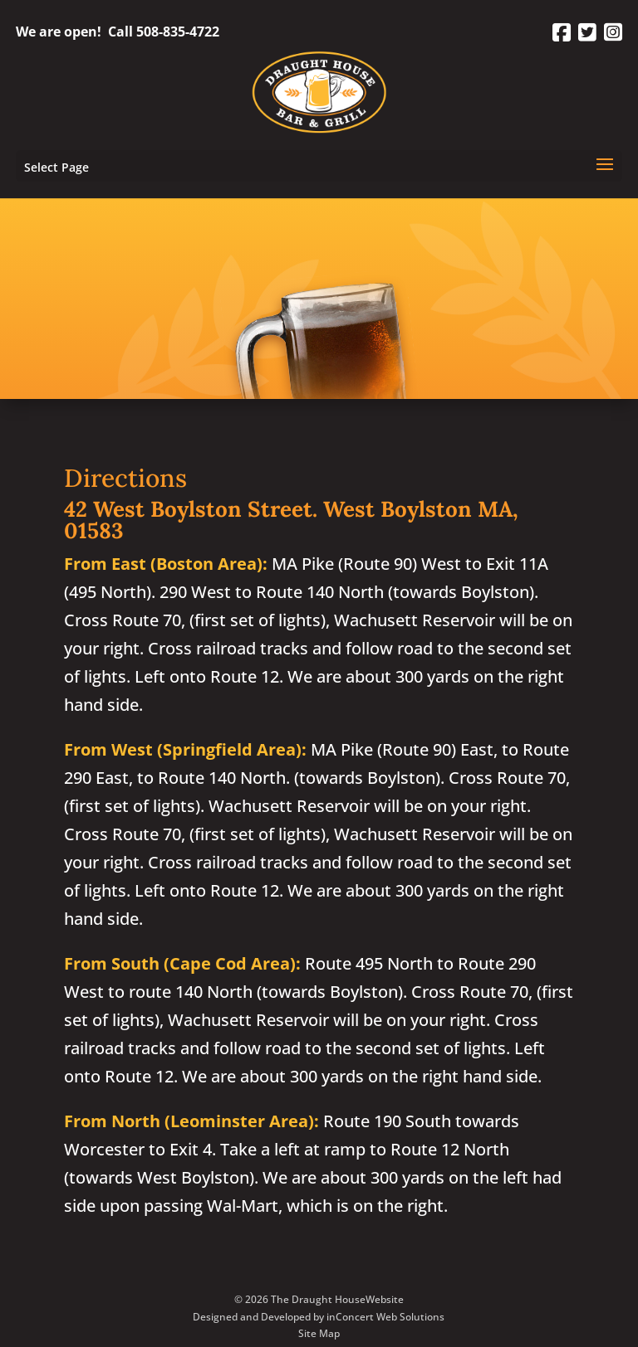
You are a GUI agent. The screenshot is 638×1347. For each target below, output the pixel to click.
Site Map (319, 1333)
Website (385, 1299)
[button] (604, 175)
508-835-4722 (177, 31)
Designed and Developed (252, 1317)
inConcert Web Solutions (385, 1317)
